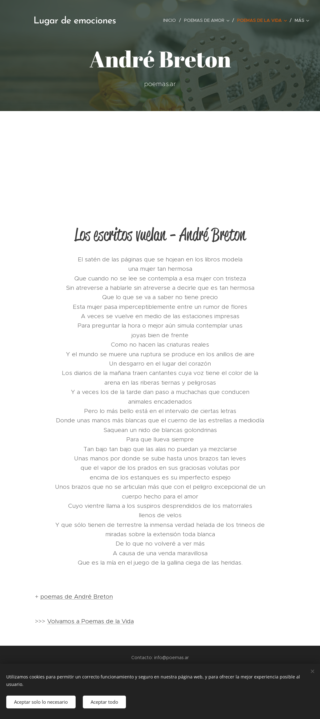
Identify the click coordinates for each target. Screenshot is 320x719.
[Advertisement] (160, 158)
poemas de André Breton (76, 596)
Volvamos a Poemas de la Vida (90, 621)
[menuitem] (171, 20)
